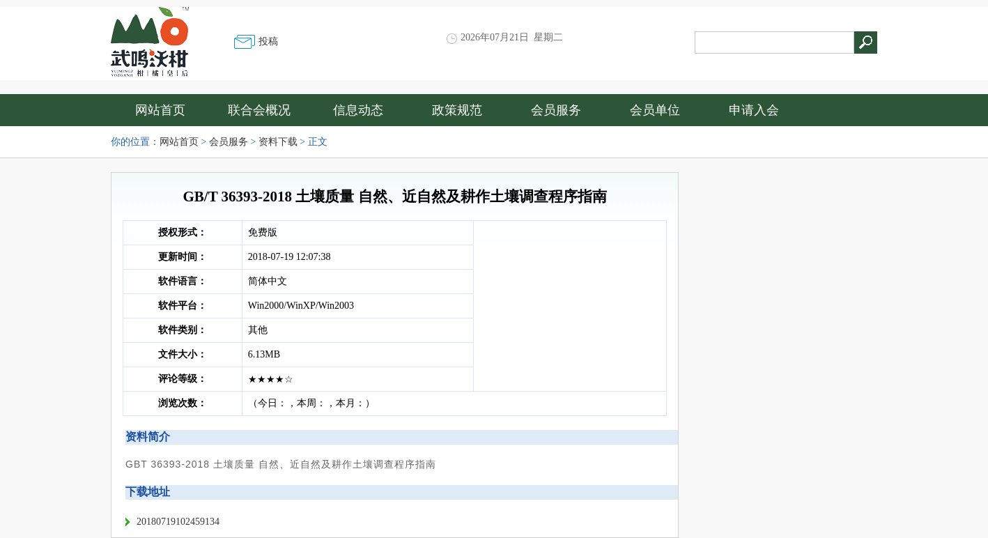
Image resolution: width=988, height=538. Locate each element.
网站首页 (160, 110)
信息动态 (358, 110)
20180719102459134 (178, 521)
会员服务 (556, 110)
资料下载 (278, 142)
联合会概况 (259, 110)
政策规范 (457, 110)
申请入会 (754, 110)
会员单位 (655, 110)
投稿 (268, 41)
